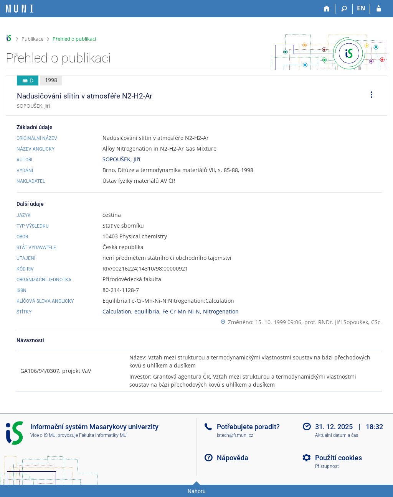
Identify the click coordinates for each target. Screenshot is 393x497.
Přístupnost (327, 466)
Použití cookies (338, 458)
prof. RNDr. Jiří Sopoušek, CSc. (343, 322)
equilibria (146, 311)
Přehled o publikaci (74, 38)
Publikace (32, 38)
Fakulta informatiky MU (103, 435)
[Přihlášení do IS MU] (378, 9)
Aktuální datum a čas (336, 435)
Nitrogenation (221, 311)
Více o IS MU (43, 435)
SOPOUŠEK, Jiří (121, 159)
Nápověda (232, 458)
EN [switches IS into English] (361, 8)
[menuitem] (369, 96)
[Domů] (326, 9)
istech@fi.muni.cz (235, 435)
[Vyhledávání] (344, 9)
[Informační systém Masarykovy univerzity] (19, 8)
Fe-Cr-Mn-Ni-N (181, 311)
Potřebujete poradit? (248, 427)
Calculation (116, 311)
